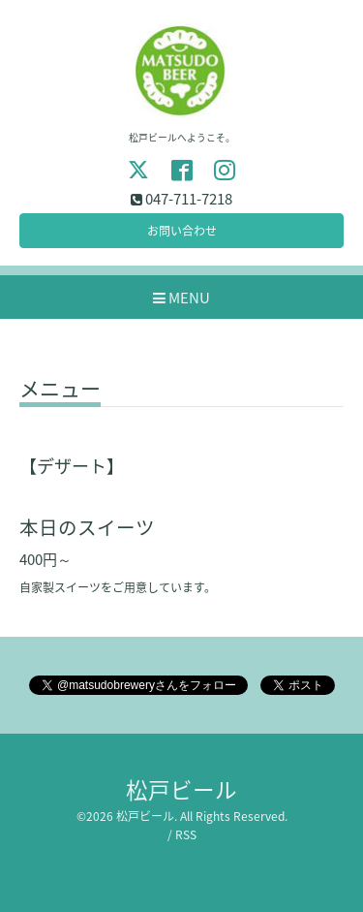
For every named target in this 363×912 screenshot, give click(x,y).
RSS (186, 834)
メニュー (60, 390)
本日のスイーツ (87, 527)
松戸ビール (181, 789)
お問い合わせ (182, 230)
